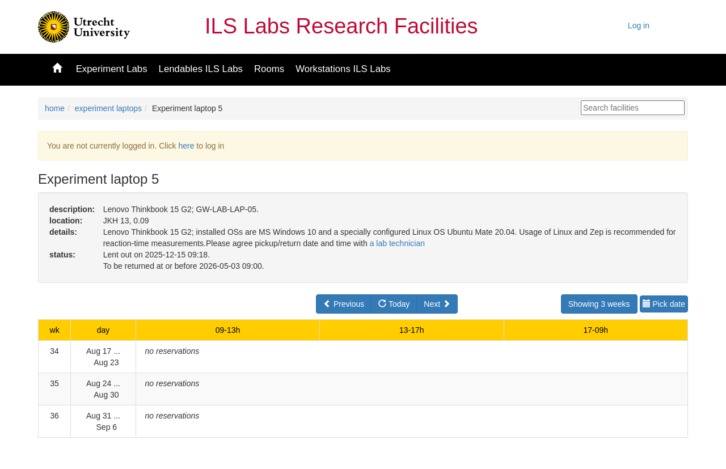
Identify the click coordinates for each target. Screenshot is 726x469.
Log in (638, 25)
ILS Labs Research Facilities (341, 26)
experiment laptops (108, 108)
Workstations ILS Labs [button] (343, 69)
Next (437, 304)
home (55, 108)
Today (394, 304)
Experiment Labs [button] (111, 69)
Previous (343, 304)
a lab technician (397, 243)
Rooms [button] (269, 69)
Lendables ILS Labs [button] (201, 69)
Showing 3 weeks (599, 304)
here (186, 145)
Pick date (664, 304)
